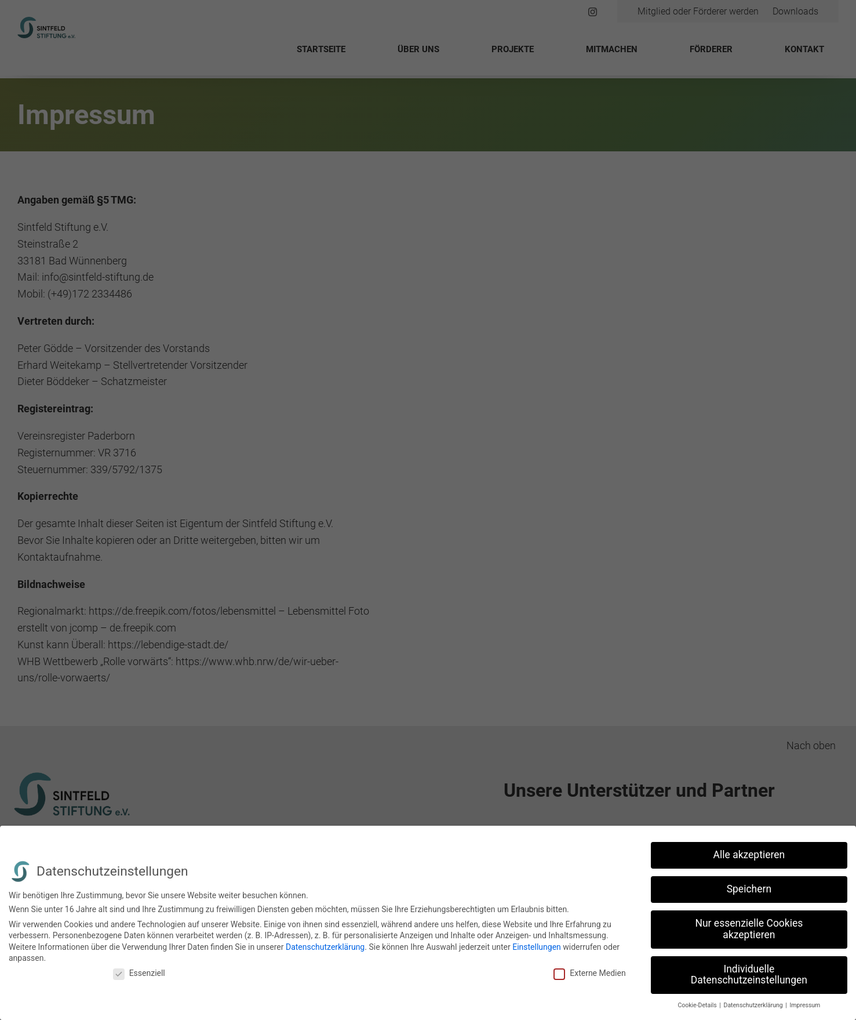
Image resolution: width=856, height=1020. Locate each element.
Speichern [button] (749, 889)
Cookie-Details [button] (697, 1005)
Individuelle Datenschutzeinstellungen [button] (749, 974)
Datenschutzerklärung (325, 947)
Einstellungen (536, 947)
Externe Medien (589, 973)
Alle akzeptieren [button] (749, 855)
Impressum (805, 1005)
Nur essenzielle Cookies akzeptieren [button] (749, 929)
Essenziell (139, 973)
